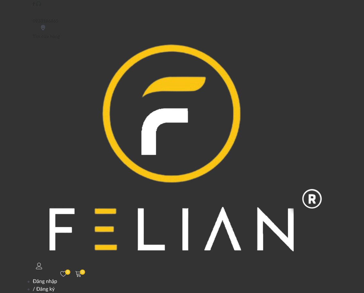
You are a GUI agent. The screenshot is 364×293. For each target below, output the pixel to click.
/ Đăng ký (44, 289)
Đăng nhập (45, 281)
